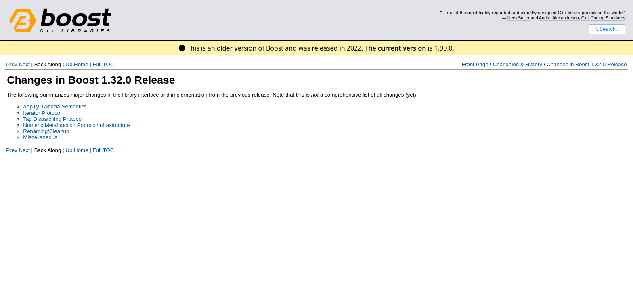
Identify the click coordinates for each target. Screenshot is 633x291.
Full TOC (103, 64)
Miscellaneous (40, 138)
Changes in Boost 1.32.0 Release (587, 64)
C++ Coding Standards (603, 17)
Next (24, 64)
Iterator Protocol (42, 114)
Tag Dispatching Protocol (52, 120)
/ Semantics (55, 107)
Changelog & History (517, 64)
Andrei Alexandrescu (559, 17)
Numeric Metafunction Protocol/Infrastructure (76, 126)
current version (402, 48)
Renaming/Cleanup (46, 132)
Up (68, 64)
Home (81, 64)
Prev (11, 64)
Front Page (475, 64)
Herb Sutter (518, 17)
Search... (607, 29)
